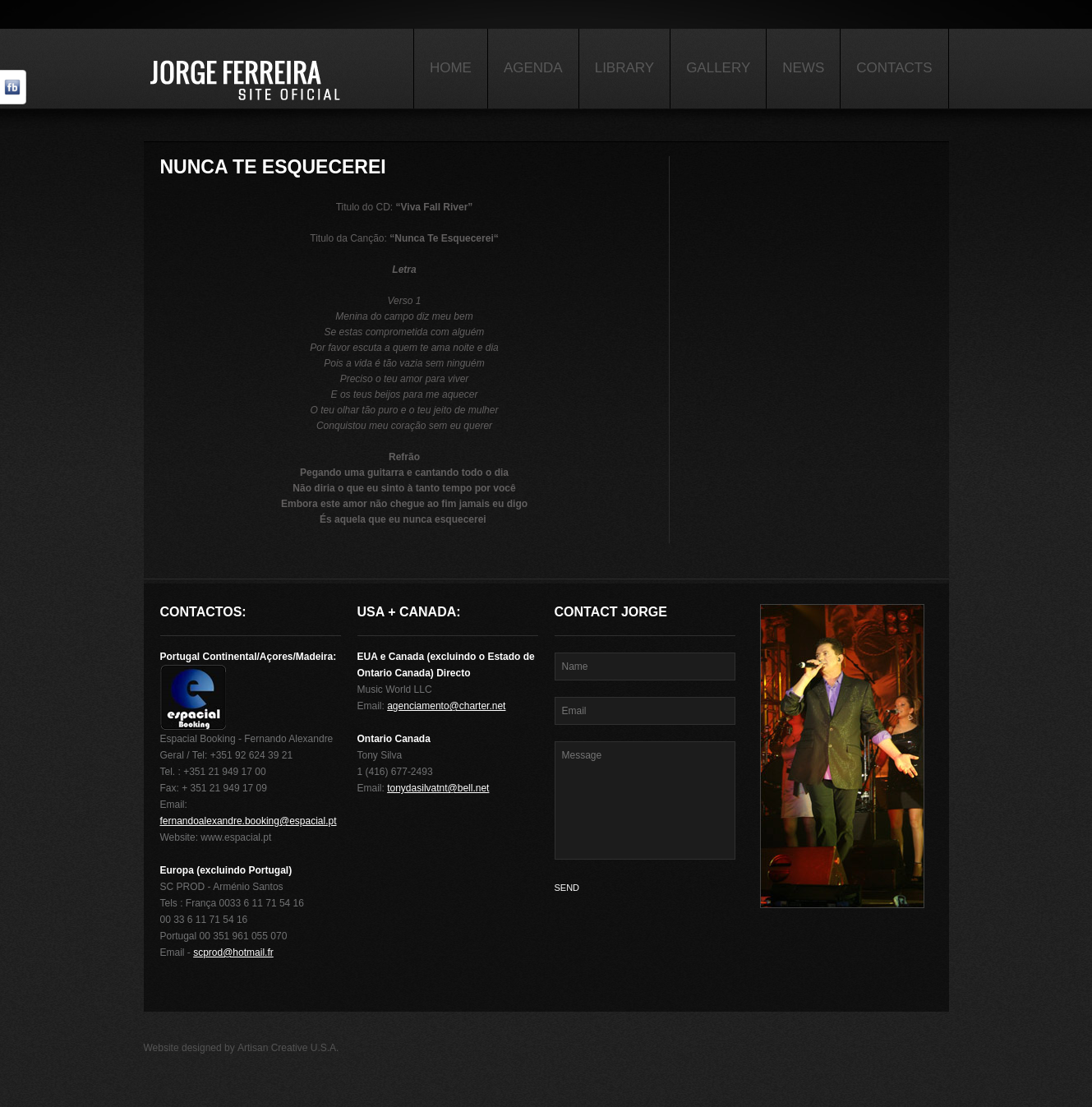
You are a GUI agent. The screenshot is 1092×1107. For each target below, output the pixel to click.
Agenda (533, 68)
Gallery (718, 68)
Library (624, 68)
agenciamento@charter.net (446, 706)
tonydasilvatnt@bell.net (438, 788)
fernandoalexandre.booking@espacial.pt (248, 821)
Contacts (894, 68)
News (803, 68)
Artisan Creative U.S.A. (288, 1048)
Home (451, 68)
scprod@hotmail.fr (233, 952)
